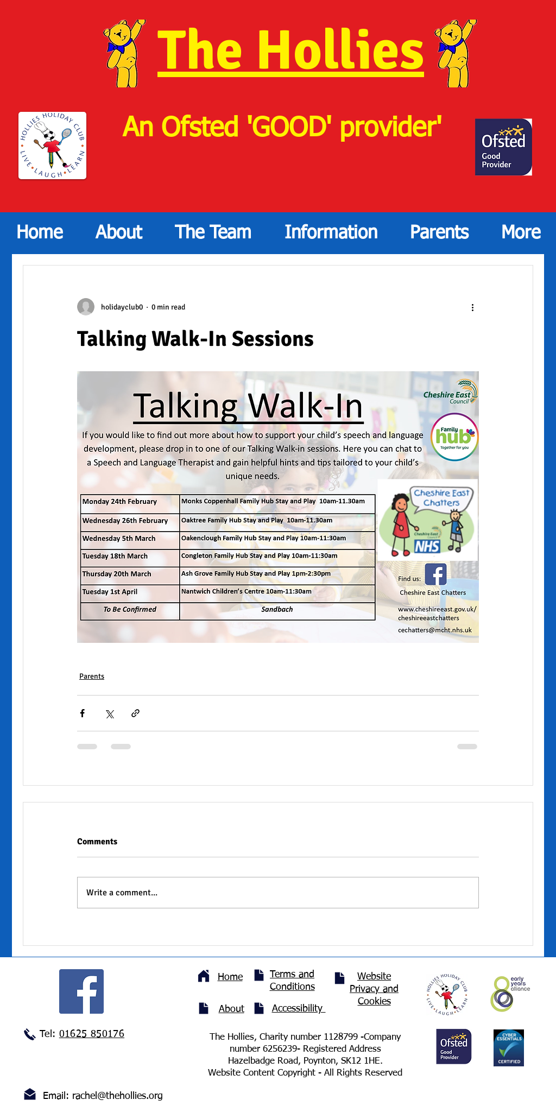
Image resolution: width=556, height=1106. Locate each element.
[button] (213, 233)
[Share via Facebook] (82, 713)
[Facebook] (81, 991)
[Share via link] (135, 713)
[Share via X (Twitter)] (109, 713)
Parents (91, 676)
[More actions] (472, 306)
